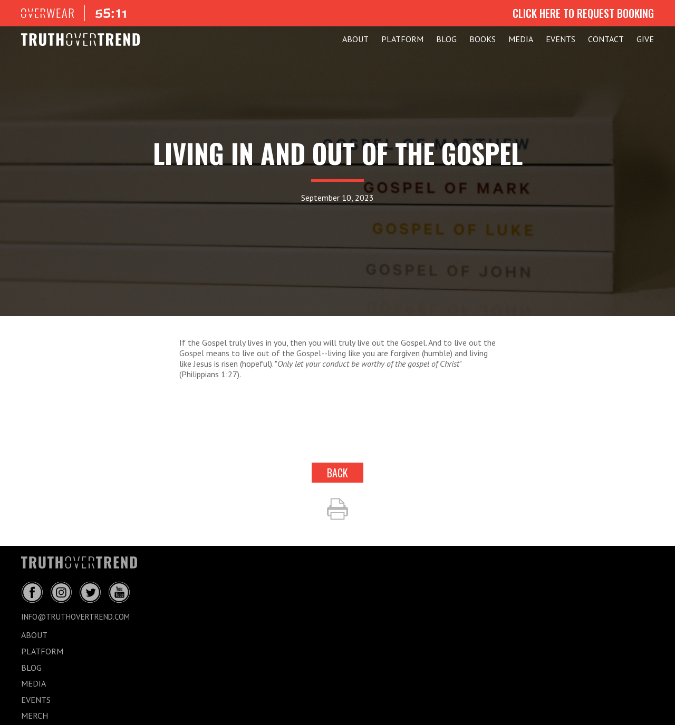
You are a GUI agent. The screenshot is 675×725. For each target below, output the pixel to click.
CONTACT (606, 39)
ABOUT (355, 39)
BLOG (446, 39)
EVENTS (560, 39)
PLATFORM (402, 39)
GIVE (645, 39)
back (337, 473)
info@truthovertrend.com (75, 617)
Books (482, 39)
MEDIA (520, 39)
